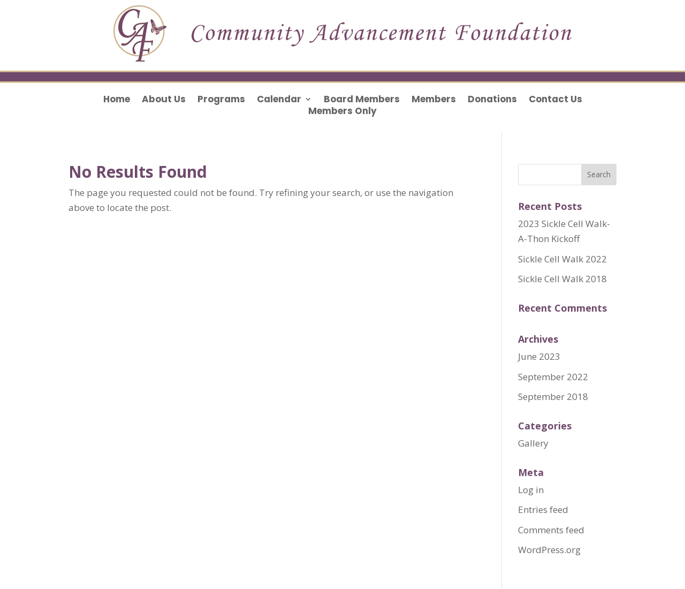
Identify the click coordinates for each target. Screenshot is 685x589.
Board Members (362, 100)
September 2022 (553, 377)
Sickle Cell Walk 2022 (562, 259)
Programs (221, 100)
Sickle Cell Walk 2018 (562, 279)
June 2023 (539, 356)
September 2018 (553, 396)
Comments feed (551, 530)
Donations (492, 100)
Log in (531, 490)
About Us (164, 100)
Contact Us (555, 100)
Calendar (279, 100)
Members (434, 100)
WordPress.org (549, 549)
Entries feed (543, 509)
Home (116, 100)
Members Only (342, 112)
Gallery (533, 443)
